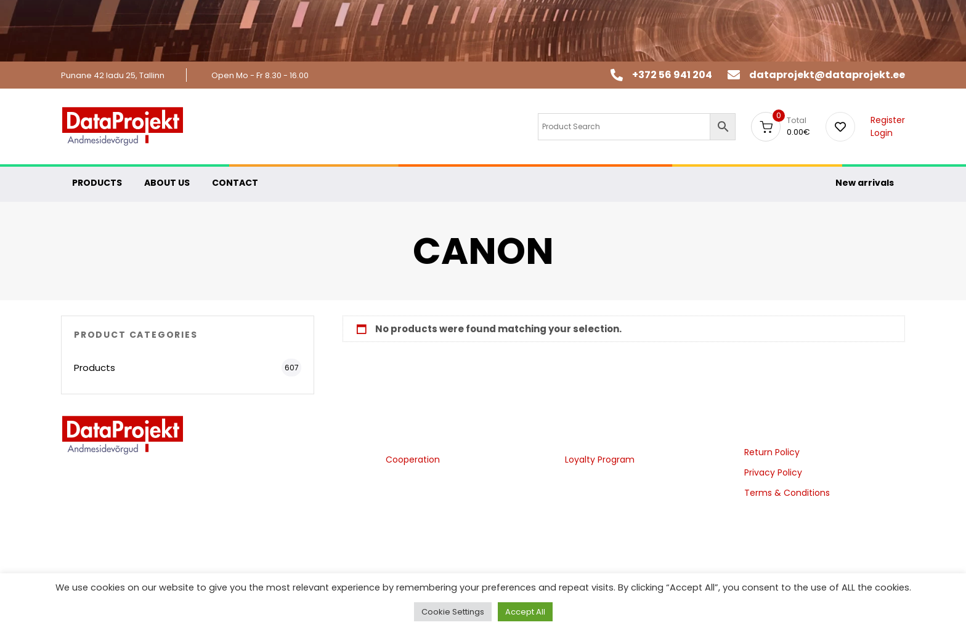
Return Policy (772, 452)
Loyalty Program (600, 459)
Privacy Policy (773, 472)
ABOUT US (167, 183)
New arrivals (864, 183)
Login (882, 133)
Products (94, 367)
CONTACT (235, 183)
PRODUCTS (97, 183)
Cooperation (413, 459)
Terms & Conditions (787, 493)
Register (888, 120)
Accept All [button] (525, 612)
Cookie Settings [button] (452, 612)
